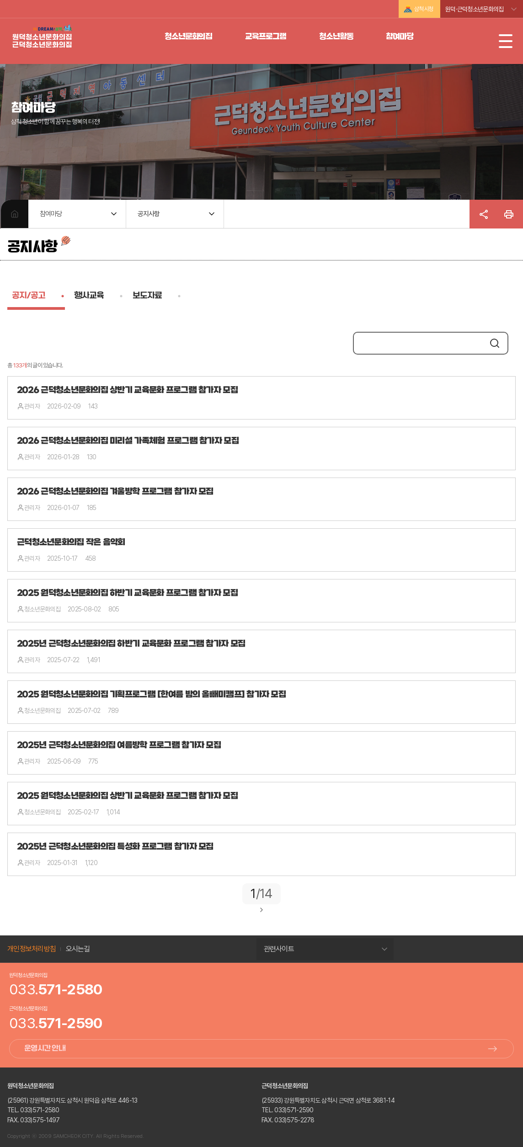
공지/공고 (28, 296)
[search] (419, 344)
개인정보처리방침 (31, 949)
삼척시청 (423, 8)
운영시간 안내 (44, 1048)
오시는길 (78, 949)
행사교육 (89, 296)
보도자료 (147, 296)
